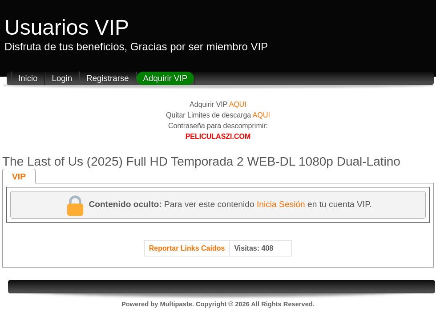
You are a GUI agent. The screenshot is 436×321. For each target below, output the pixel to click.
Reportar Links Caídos (187, 248)
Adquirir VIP (165, 78)
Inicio (28, 78)
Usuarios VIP (66, 27)
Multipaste (176, 304)
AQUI (237, 104)
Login (62, 78)
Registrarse (107, 78)
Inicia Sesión (281, 204)
